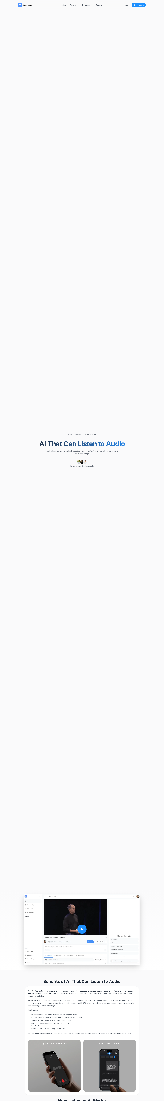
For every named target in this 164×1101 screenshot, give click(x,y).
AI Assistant (78, 434)
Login (127, 5)
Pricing (63, 5)
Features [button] (74, 5)
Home (70, 434)
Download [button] (87, 5)
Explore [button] (99, 5)
